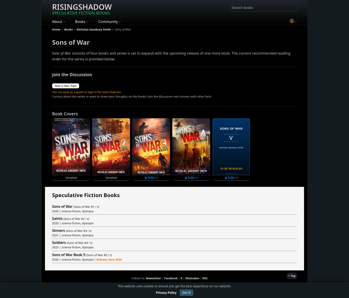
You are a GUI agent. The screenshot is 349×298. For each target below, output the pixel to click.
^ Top (292, 276)
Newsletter (153, 278)
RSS (205, 278)
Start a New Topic (66, 86)
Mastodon (192, 278)
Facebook (171, 278)
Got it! (186, 292)
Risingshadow (82, 9)
